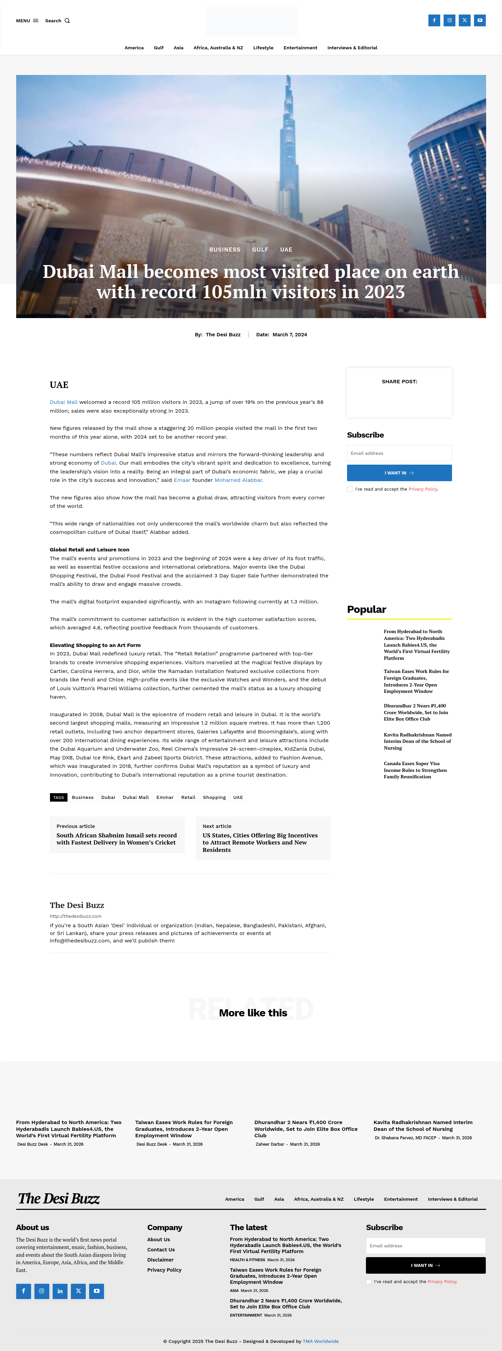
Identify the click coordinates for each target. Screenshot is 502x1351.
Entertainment (246, 1315)
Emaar (182, 480)
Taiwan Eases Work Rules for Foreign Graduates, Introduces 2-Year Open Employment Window (416, 681)
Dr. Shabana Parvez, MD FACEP (405, 1137)
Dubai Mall (64, 402)
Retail (188, 797)
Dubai (107, 463)
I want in (400, 473)
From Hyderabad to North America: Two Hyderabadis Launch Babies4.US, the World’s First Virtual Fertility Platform (417, 644)
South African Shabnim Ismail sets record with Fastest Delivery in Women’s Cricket (117, 839)
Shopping (214, 797)
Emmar (165, 797)
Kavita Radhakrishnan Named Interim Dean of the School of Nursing (418, 741)
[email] (399, 453)
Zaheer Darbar (270, 1144)
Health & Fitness (247, 1259)
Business (225, 250)
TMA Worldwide (321, 1341)
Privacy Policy (423, 489)
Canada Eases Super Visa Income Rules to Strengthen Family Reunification (415, 770)
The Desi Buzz (223, 335)
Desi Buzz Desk (32, 1144)
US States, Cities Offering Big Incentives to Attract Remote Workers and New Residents (260, 843)
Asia (234, 1290)
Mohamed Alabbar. (239, 480)
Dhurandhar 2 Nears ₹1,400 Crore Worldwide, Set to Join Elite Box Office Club (416, 712)
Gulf (260, 250)
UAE (286, 250)
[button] (59, 21)
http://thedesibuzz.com (76, 916)
